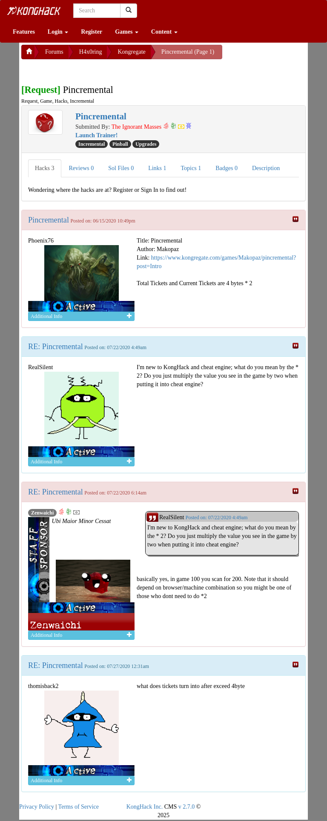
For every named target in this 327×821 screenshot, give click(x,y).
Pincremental (48, 220)
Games (126, 32)
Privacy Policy (36, 807)
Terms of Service (78, 807)
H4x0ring (90, 52)
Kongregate (131, 52)
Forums (54, 52)
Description (266, 168)
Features (24, 32)
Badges (226, 168)
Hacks (44, 168)
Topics (191, 168)
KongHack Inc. (144, 807)
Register (91, 32)
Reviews (81, 168)
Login (58, 32)
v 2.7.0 (186, 807)
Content (164, 32)
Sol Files (121, 168)
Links (157, 168)
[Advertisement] (89, 70)
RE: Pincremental (55, 346)
